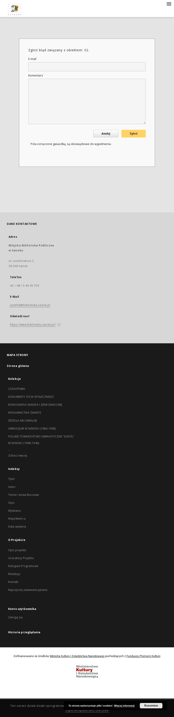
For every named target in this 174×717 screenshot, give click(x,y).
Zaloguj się (15, 617)
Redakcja (14, 574)
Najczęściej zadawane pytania (27, 590)
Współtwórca (17, 519)
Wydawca (14, 511)
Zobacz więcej (17, 455)
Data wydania (17, 526)
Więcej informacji (124, 705)
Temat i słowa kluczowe (23, 495)
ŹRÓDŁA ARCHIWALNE (22, 420)
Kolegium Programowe (23, 566)
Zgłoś (134, 133)
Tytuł (11, 479)
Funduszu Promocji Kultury (143, 656)
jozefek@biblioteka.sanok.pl (30, 305)
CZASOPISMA (16, 389)
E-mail (32, 59)
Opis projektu (17, 550)
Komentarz (36, 75)
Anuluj (106, 133)
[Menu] (169, 3)
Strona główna (18, 366)
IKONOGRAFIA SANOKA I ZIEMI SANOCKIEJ (35, 405)
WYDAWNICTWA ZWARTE (24, 413)
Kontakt (13, 582)
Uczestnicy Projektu (21, 558)
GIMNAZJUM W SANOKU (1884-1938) (32, 428)
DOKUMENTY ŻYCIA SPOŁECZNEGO (31, 397)
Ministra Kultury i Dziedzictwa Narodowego (77, 656)
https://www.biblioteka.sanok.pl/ (33, 325)
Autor (12, 487)
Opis (11, 503)
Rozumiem (151, 705)
